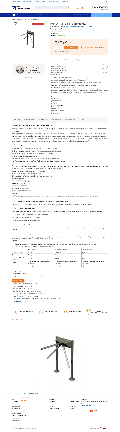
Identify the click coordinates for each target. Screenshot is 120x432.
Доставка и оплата (54, 1)
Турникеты (19, 19)
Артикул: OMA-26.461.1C (25, 397)
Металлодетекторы (17, 418)
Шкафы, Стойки (16, 420)
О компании (16, 1)
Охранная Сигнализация (19, 415)
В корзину (71, 47)
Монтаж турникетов (54, 408)
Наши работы (27, 1)
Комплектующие (16, 408)
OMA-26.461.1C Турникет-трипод (29, 393)
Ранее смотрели (17, 319)
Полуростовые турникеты (77, 26)
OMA (61, 29)
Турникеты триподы (62, 26)
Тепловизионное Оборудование (21, 411)
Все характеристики (55, 74)
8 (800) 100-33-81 (100, 7)
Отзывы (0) (84, 119)
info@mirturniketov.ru (81, 8)
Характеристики (29, 119)
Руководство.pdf (16, 301)
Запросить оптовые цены (60, 51)
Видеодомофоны (16, 413)
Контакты (65, 1)
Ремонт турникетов (54, 411)
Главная (13, 19)
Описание (17, 119)
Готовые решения (40, 1)
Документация (43, 119)
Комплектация (56, 119)
